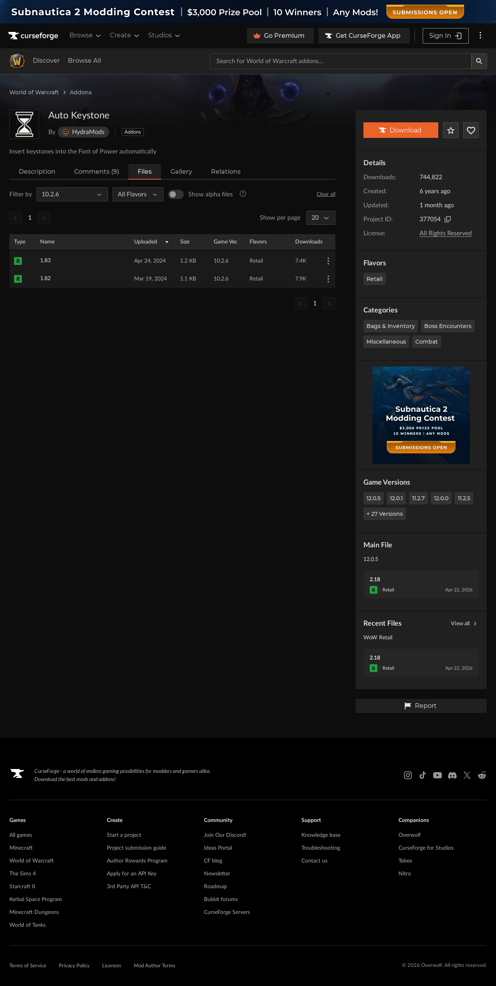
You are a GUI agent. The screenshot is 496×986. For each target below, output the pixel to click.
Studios (164, 35)
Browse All (84, 60)
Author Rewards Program (137, 861)
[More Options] (328, 261)
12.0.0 (441, 498)
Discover (46, 60)
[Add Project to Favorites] (451, 130)
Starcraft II (22, 886)
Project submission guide (136, 848)
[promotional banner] (248, 11)
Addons (81, 92)
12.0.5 (374, 498)
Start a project (124, 835)
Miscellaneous (386, 341)
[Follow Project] (471, 130)
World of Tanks (27, 925)
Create (125, 35)
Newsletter (217, 874)
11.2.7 (418, 498)
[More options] (480, 36)
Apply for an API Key (131, 874)
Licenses (111, 965)
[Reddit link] (482, 775)
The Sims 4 (22, 874)
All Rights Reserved (446, 233)
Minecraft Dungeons (34, 912)
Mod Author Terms (154, 965)
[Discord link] (452, 775)
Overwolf (410, 835)
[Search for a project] (340, 61)
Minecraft (21, 848)
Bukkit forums (221, 899)
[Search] (479, 61)
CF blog (213, 861)
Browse (85, 35)
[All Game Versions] (69, 194)
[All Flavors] (135, 194)
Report (420, 706)
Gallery (181, 171)
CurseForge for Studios (426, 848)
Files (145, 171)
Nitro (405, 874)
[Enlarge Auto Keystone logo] (24, 124)
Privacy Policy (74, 965)
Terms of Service (27, 965)
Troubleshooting (320, 848)
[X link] (467, 775)
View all (465, 624)
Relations (226, 171)
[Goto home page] (34, 36)
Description (37, 171)
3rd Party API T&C (129, 886)
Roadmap (215, 886)
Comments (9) (96, 171)
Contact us (314, 861)
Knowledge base (320, 835)
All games (20, 835)
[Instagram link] (408, 775)
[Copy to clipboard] (448, 219)
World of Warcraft (34, 92)
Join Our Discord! (225, 835)
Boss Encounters (447, 326)
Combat (426, 341)
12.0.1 (396, 498)
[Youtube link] (437, 775)
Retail (375, 278)
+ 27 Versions (385, 513)
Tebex (405, 861)
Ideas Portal (218, 848)
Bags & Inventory (391, 326)
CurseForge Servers (227, 912)
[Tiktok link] (422, 775)
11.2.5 (464, 498)
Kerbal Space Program (35, 899)
